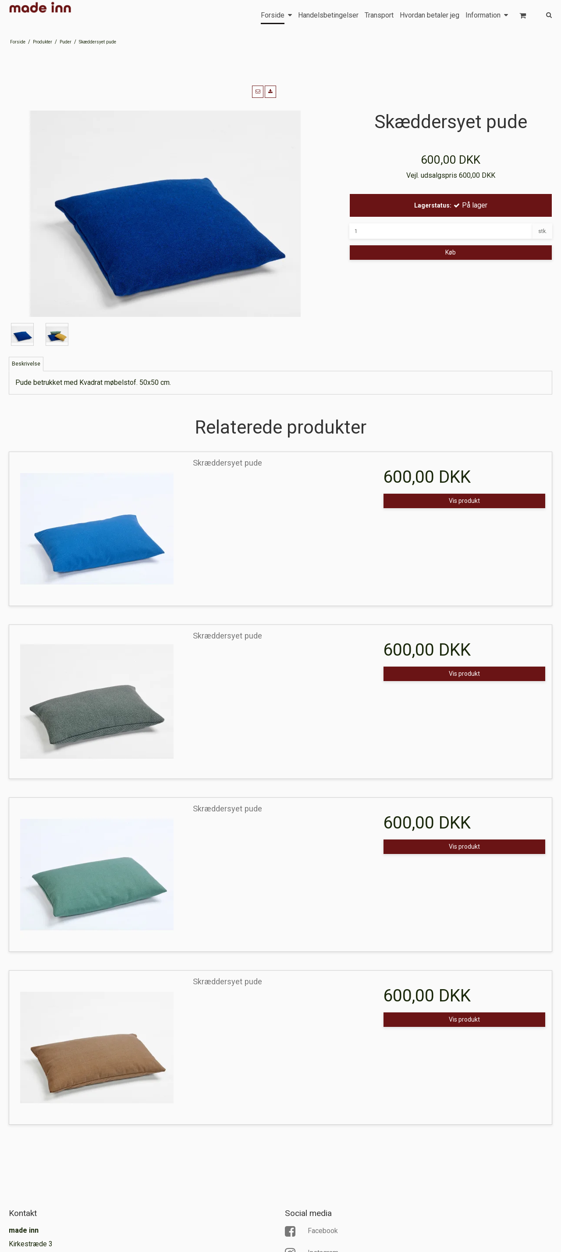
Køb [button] (450, 252)
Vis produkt (464, 500)
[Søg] (543, 14)
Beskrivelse (26, 364)
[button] (257, 92)
